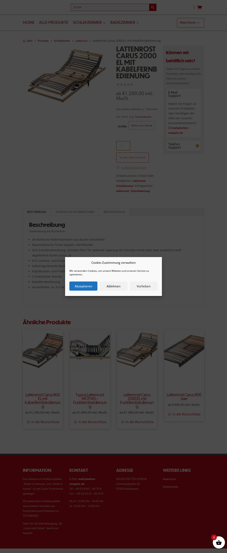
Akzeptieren (83, 286)
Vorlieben (144, 286)
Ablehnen (113, 286)
